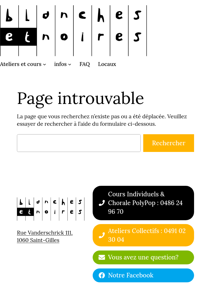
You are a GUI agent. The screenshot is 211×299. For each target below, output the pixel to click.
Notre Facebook (131, 275)
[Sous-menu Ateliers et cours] (44, 64)
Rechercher (168, 143)
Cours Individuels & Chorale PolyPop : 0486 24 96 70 (145, 202)
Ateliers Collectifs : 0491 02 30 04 (147, 235)
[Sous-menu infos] (69, 64)
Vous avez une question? (143, 257)
